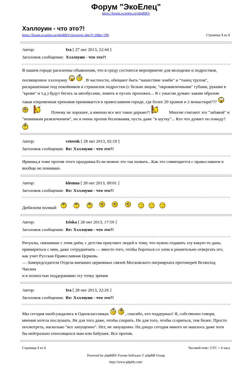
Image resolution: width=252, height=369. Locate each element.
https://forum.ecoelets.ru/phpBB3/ (126, 13)
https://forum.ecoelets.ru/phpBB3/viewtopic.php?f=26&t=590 (65, 35)
